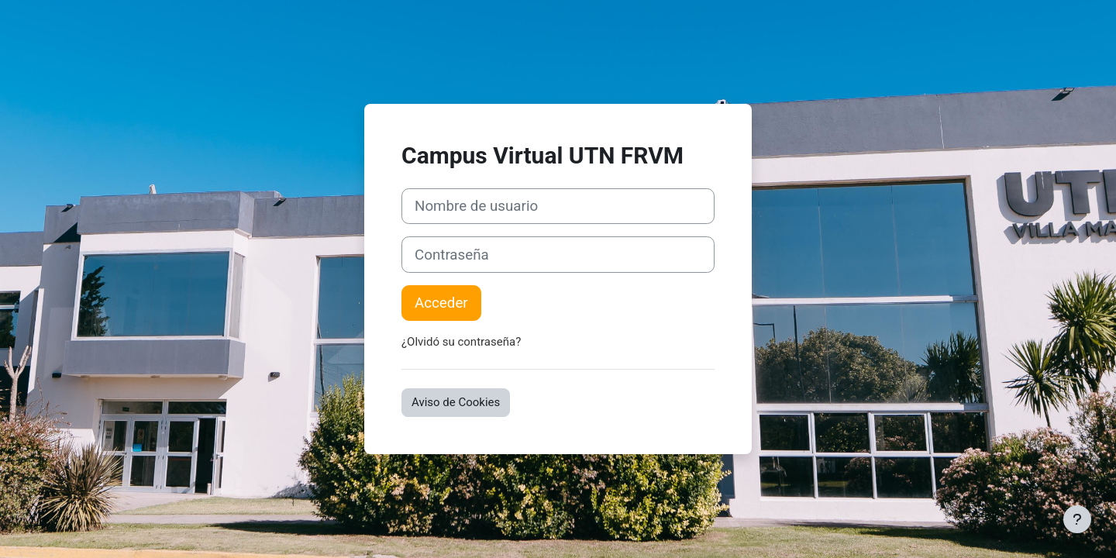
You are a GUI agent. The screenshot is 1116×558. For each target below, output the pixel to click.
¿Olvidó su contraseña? (461, 342)
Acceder (441, 303)
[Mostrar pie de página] (1077, 519)
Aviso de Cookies (456, 402)
